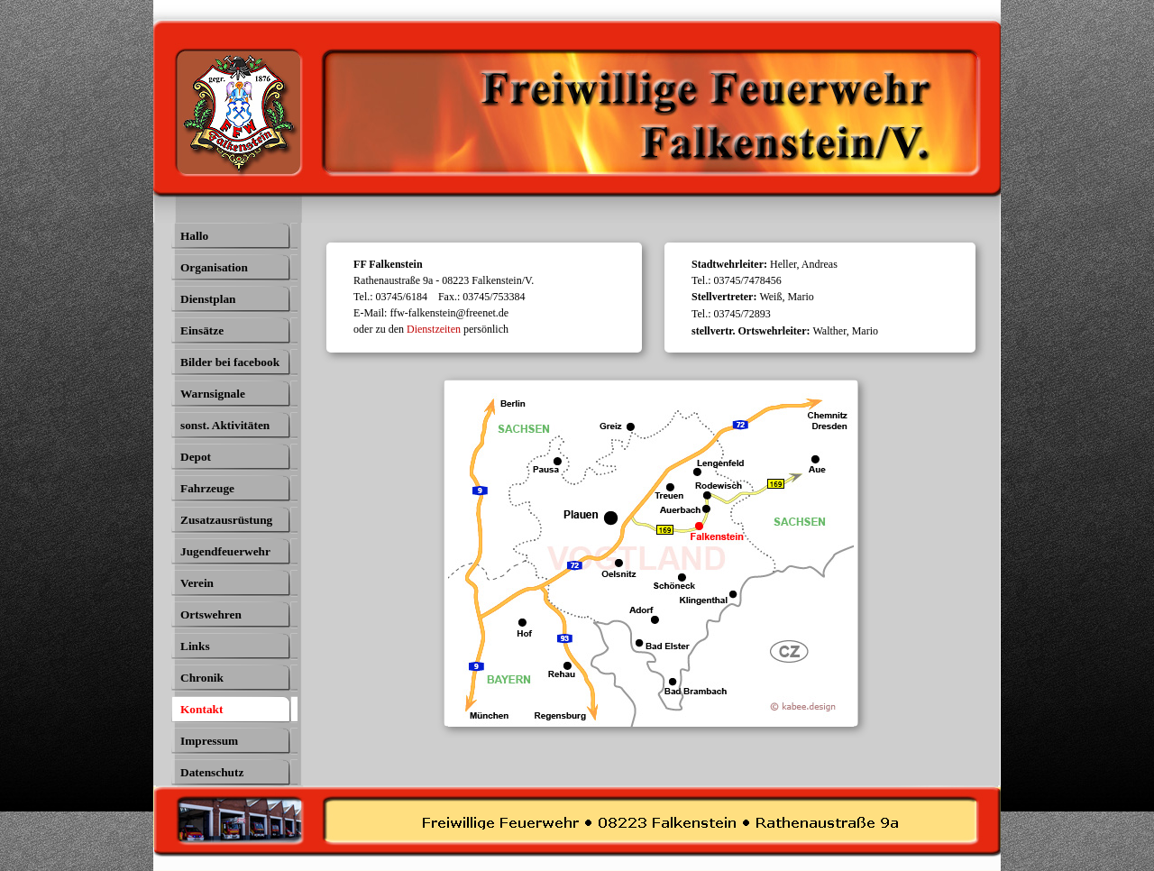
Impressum (209, 740)
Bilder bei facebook (229, 362)
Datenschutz (211, 772)
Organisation (214, 267)
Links (195, 646)
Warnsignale (212, 393)
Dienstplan (207, 299)
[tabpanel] (490, 296)
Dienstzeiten (434, 329)
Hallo (194, 236)
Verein (197, 583)
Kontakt (201, 709)
